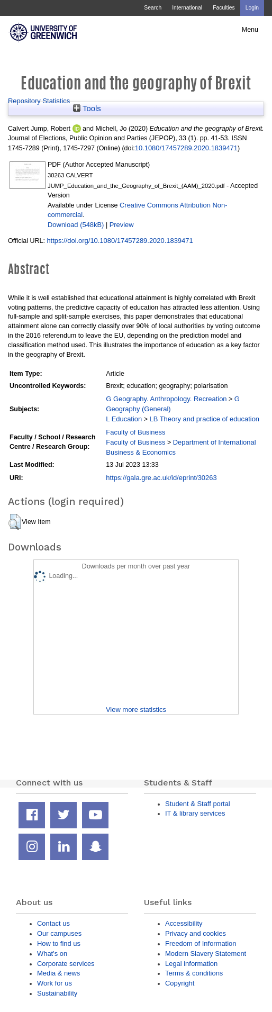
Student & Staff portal (197, 804)
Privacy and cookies (195, 933)
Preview (122, 225)
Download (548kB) (76, 225)
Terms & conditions (194, 973)
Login (252, 8)
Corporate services (66, 964)
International (187, 8)
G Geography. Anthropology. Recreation (166, 399)
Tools (87, 108)
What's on (52, 953)
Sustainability (57, 993)
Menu (250, 29)
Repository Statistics (39, 101)
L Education (124, 419)
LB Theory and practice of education (204, 419)
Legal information (191, 964)
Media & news (58, 973)
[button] (14, 522)
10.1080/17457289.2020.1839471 (186, 148)
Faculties (223, 8)
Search (152, 8)
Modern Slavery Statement (205, 953)
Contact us (53, 923)
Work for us (54, 983)
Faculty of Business (135, 432)
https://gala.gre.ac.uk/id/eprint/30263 (161, 478)
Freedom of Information (200, 943)
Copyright (179, 983)
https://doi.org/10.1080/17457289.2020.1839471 (120, 241)
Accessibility (183, 923)
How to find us (58, 943)
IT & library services (195, 813)
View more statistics (136, 709)
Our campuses (59, 933)
